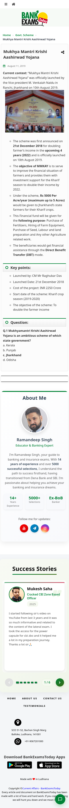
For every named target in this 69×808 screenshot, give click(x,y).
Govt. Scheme (24, 35)
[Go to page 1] (17, 682)
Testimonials (34, 705)
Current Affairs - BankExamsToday (41, 788)
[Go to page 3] (25, 682)
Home (7, 35)
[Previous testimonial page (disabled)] (9, 682)
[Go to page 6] (36, 682)
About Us (29, 698)
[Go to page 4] (28, 682)
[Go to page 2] (21, 682)
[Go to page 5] (32, 682)
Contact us (52, 698)
